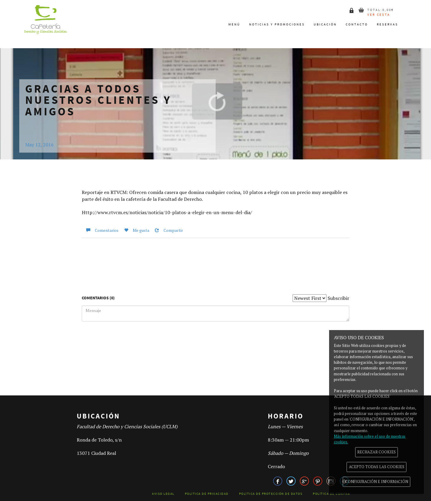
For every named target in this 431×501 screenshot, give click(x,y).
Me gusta (134, 230)
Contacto (357, 24)
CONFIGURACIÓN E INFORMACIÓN (376, 481)
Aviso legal (163, 494)
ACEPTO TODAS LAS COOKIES (376, 466)
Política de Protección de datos (271, 494)
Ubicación (325, 24)
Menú (234, 24)
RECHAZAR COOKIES (376, 452)
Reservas (387, 24)
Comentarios (100, 230)
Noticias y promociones (277, 24)
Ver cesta (378, 14)
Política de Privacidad (207, 494)
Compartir (166, 230)
